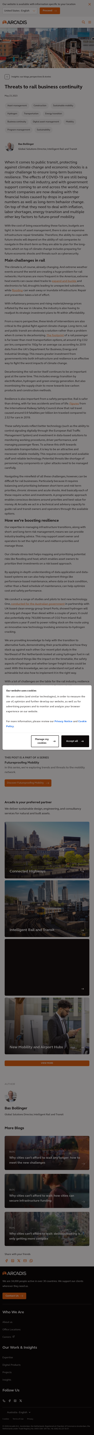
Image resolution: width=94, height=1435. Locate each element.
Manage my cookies (42, 741)
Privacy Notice (63, 721)
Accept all (72, 741)
